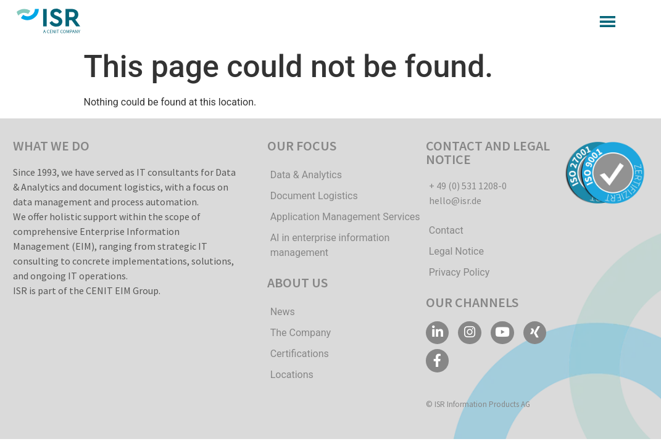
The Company (300, 333)
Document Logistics (314, 196)
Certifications (299, 354)
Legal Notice (456, 251)
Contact (446, 230)
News (282, 312)
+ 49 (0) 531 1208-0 (468, 185)
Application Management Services (345, 217)
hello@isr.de (455, 200)
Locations (292, 374)
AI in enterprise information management (330, 245)
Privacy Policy (459, 272)
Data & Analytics (306, 175)
